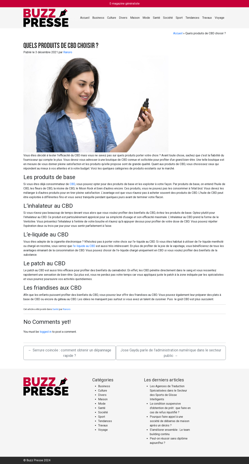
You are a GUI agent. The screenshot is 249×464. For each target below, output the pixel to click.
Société (168, 17)
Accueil (84, 17)
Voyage (219, 17)
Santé (156, 17)
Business (98, 17)
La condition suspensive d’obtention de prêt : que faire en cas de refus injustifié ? (170, 408)
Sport (179, 17)
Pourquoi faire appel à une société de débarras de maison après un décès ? (169, 421)
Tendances (192, 17)
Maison (135, 17)
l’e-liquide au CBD (84, 246)
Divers (123, 17)
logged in (46, 331)
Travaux (207, 17)
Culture (111, 17)
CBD (72, 184)
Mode (146, 17)
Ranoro (67, 52)
